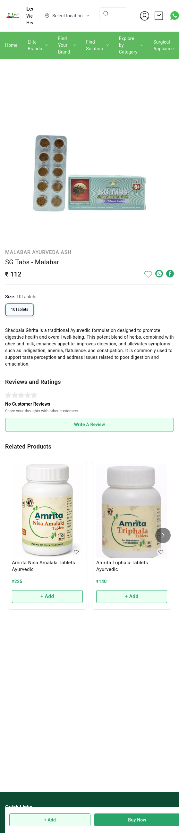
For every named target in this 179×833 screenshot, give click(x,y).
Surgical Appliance (163, 45)
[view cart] (159, 16)
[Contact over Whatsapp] (174, 15)
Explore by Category (128, 45)
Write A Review (89, 424)
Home (11, 45)
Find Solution (94, 45)
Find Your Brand (64, 45)
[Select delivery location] (67, 15)
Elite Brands (35, 45)
